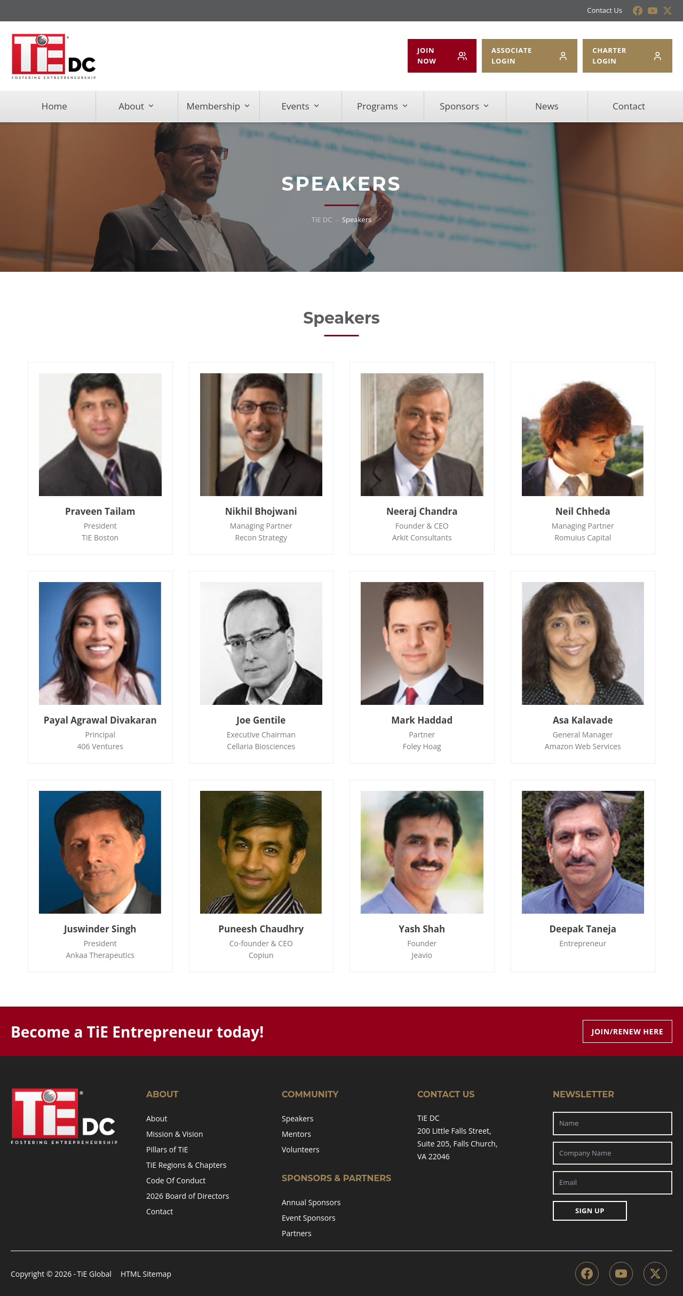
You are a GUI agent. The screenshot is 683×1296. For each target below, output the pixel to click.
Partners (297, 1233)
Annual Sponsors (311, 1202)
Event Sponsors (309, 1218)
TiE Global (94, 1274)
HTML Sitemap (146, 1274)
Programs (383, 106)
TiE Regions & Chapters (186, 1165)
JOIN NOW (442, 55)
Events (301, 106)
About (136, 106)
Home (54, 106)
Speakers (298, 1118)
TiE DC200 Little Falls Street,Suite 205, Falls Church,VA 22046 (457, 1137)
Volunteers (301, 1149)
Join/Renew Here (627, 1031)
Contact (629, 106)
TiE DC (322, 219)
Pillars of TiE (167, 1149)
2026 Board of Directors (187, 1196)
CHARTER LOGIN (627, 55)
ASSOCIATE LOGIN (529, 55)
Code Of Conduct (175, 1180)
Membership (219, 106)
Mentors (296, 1134)
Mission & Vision (174, 1134)
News (547, 106)
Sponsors (465, 106)
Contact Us (604, 10)
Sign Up (590, 1210)
